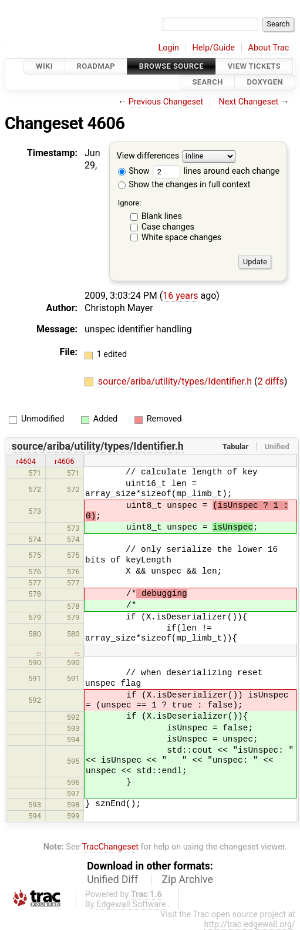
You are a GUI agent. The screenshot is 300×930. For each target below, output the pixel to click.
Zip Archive (187, 879)
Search (207, 82)
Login (168, 48)
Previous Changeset (166, 102)
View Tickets (254, 66)
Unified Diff (112, 879)
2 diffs (270, 381)
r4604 (26, 461)
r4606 (65, 461)
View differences (148, 156)
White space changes (181, 237)
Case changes (167, 227)
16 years (180, 295)
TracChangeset (110, 847)
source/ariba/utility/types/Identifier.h (176, 381)
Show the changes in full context (184, 185)
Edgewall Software (131, 904)
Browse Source (171, 66)
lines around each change (216, 171)
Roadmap (96, 66)
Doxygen (265, 82)
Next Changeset (248, 102)
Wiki (44, 66)
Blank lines (161, 216)
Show (134, 171)
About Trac (268, 48)
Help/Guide (214, 48)
